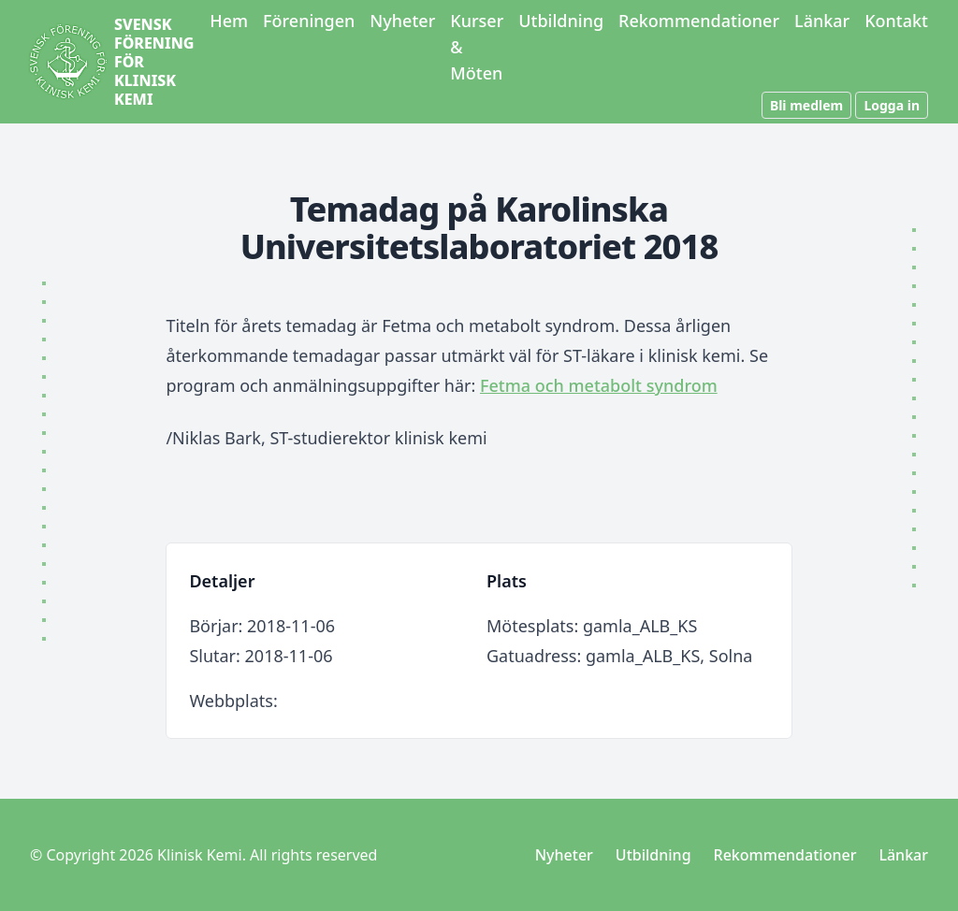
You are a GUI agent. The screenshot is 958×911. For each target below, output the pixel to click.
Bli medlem (806, 105)
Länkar (821, 20)
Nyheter (402, 20)
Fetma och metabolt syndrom (599, 385)
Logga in (892, 105)
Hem (229, 20)
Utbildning (560, 20)
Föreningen (309, 20)
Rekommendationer (698, 20)
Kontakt (896, 20)
